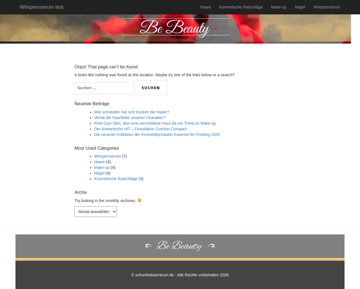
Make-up (278, 7)
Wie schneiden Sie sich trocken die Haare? (131, 112)
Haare (205, 7)
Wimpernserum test (42, 7)
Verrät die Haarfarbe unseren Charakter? (130, 117)
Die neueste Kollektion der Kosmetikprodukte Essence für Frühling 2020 (157, 134)
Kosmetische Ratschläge (241, 7)
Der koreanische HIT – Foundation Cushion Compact (140, 129)
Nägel (300, 7)
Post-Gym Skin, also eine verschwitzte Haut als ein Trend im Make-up (155, 123)
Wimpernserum (327, 7)
